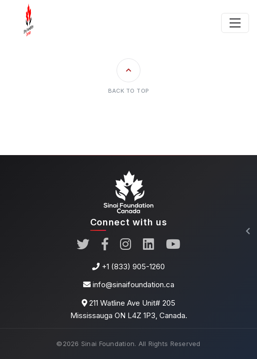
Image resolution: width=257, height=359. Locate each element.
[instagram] (125, 245)
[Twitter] (83, 245)
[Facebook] (105, 245)
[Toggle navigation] (235, 23)
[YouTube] (173, 245)
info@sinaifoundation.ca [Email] (133, 284)
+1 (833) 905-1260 (133, 266)
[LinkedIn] (148, 245)
